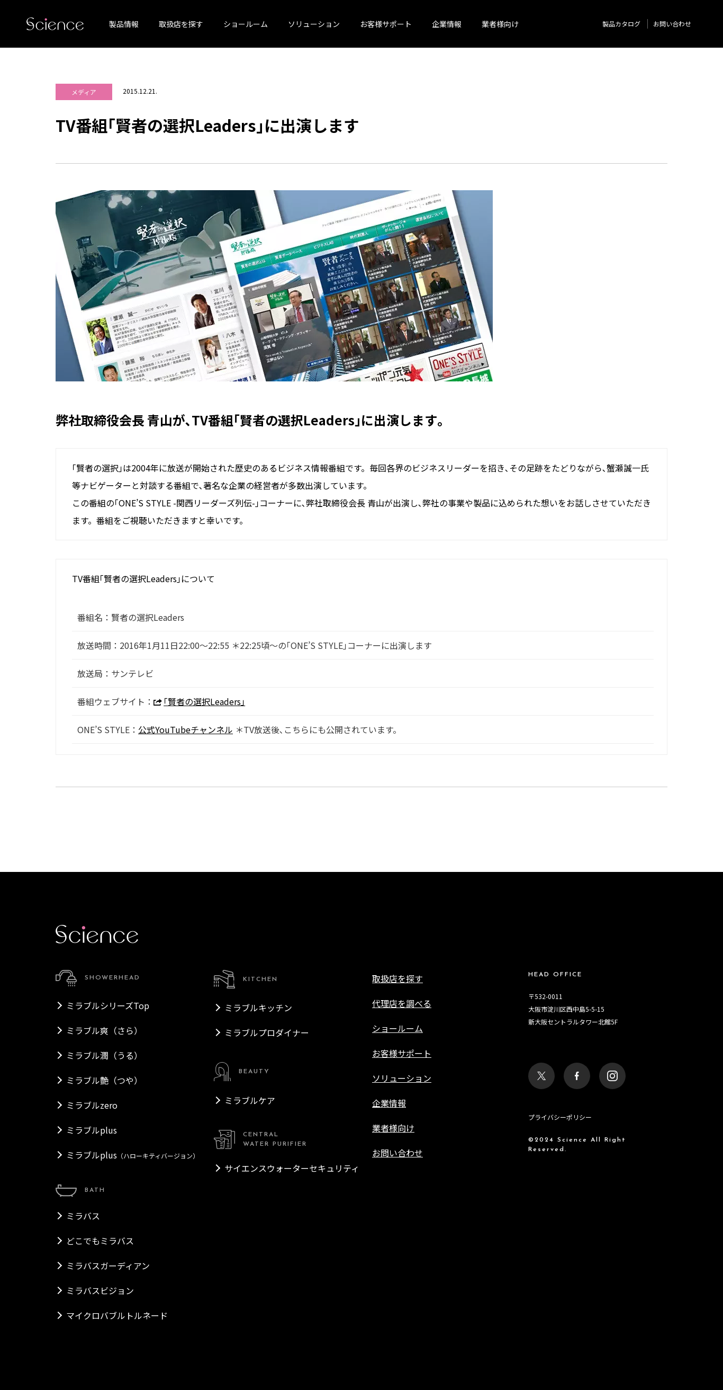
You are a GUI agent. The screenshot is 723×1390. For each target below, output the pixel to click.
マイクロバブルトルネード (117, 1315)
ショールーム (245, 24)
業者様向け (393, 1127)
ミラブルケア (249, 1100)
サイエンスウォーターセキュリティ (291, 1168)
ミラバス (83, 1215)
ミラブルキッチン (258, 1007)
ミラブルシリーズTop (107, 1005)
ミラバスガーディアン (108, 1265)
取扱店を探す (181, 24)
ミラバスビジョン (100, 1290)
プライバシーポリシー (560, 1116)
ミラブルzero (92, 1105)
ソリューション (314, 24)
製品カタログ (621, 23)
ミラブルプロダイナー (266, 1032)
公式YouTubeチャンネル (185, 729)
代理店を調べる (401, 1003)
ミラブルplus (91, 1130)
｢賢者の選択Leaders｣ (199, 701)
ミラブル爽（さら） (104, 1030)
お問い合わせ (672, 23)
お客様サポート (386, 24)
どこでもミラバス (100, 1240)
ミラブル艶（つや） (104, 1080)
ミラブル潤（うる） (104, 1055)
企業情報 (447, 24)
